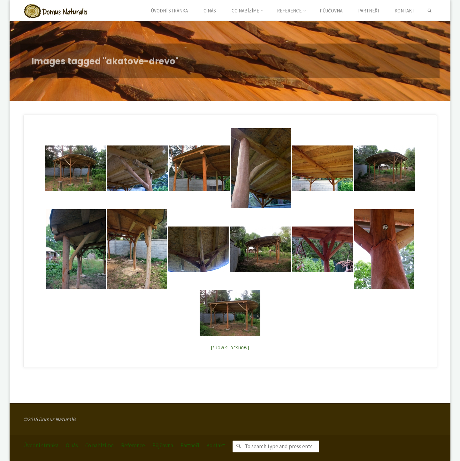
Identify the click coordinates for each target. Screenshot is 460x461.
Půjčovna (162, 445)
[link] (429, 10)
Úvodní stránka (40, 445)
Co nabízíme (99, 445)
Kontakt (215, 445)
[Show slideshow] (230, 348)
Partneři (189, 445)
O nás (72, 445)
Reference (133, 445)
